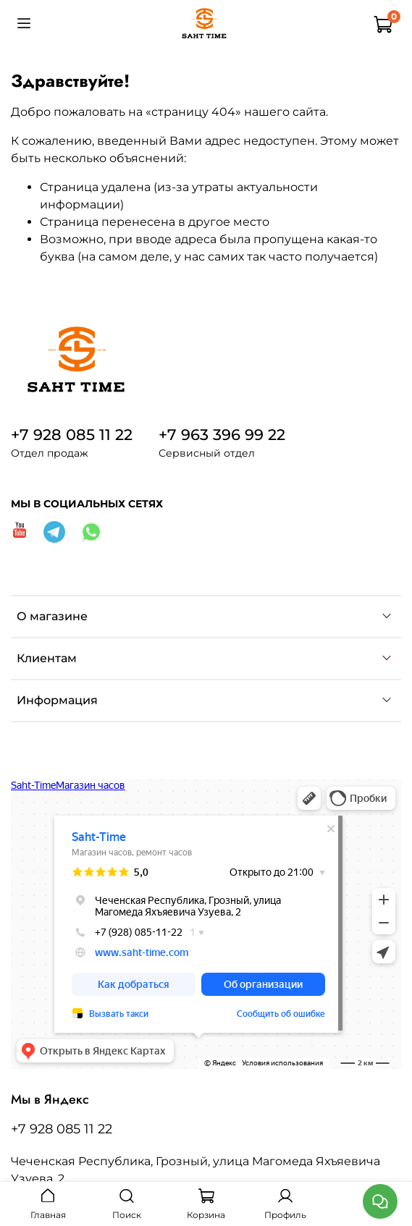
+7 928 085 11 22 (72, 435)
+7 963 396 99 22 (222, 435)
